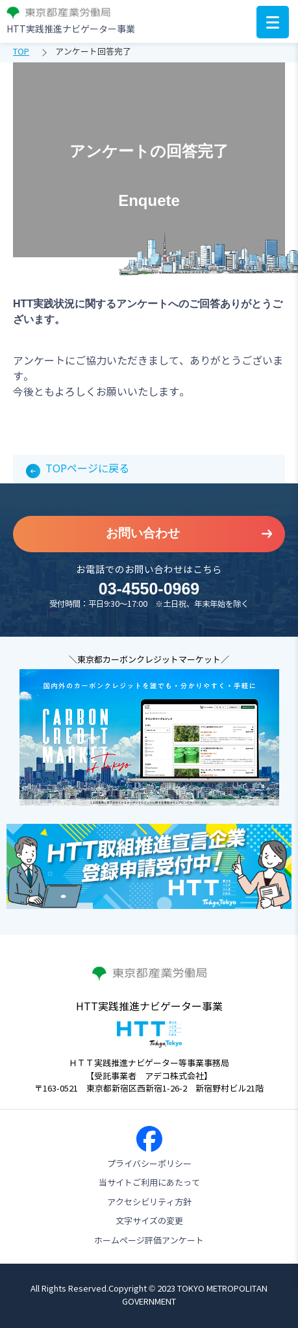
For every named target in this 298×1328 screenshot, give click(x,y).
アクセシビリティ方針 (149, 1202)
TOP (21, 52)
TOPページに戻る (87, 469)
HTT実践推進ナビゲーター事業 (70, 29)
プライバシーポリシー (149, 1164)
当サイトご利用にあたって (149, 1183)
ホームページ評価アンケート (149, 1241)
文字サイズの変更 (149, 1221)
